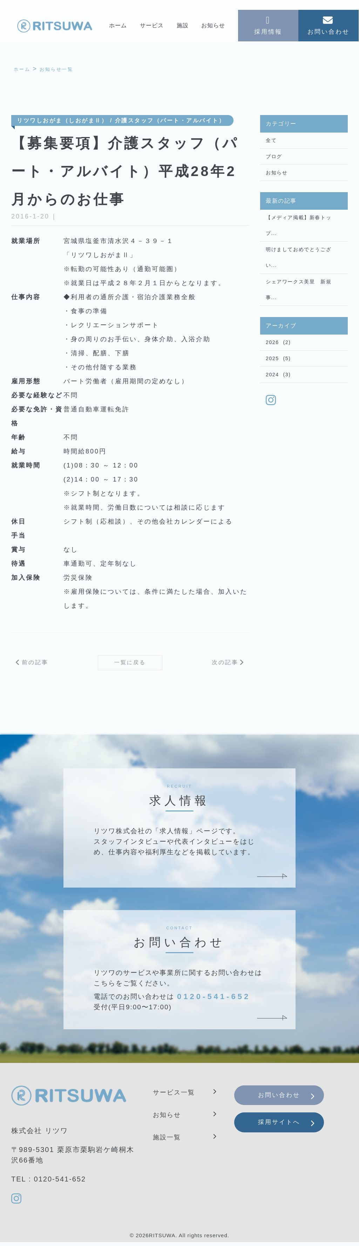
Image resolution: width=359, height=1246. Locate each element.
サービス (151, 27)
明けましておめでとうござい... (298, 268)
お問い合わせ (285, 1099)
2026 (272, 359)
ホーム (118, 27)
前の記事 (35, 664)
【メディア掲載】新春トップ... (298, 233)
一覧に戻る (130, 664)
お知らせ (213, 27)
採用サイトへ (285, 1130)
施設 (183, 27)
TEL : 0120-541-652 (48, 1182)
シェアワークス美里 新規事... (298, 304)
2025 (272, 377)
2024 (272, 395)
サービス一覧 (176, 1095)
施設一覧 (168, 1140)
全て (271, 142)
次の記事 (225, 664)
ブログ (274, 160)
